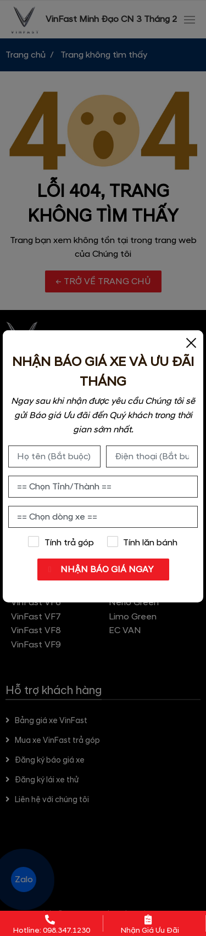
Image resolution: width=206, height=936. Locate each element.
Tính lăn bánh (142, 542)
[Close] (191, 342)
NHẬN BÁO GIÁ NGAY (105, 569)
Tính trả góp (61, 542)
